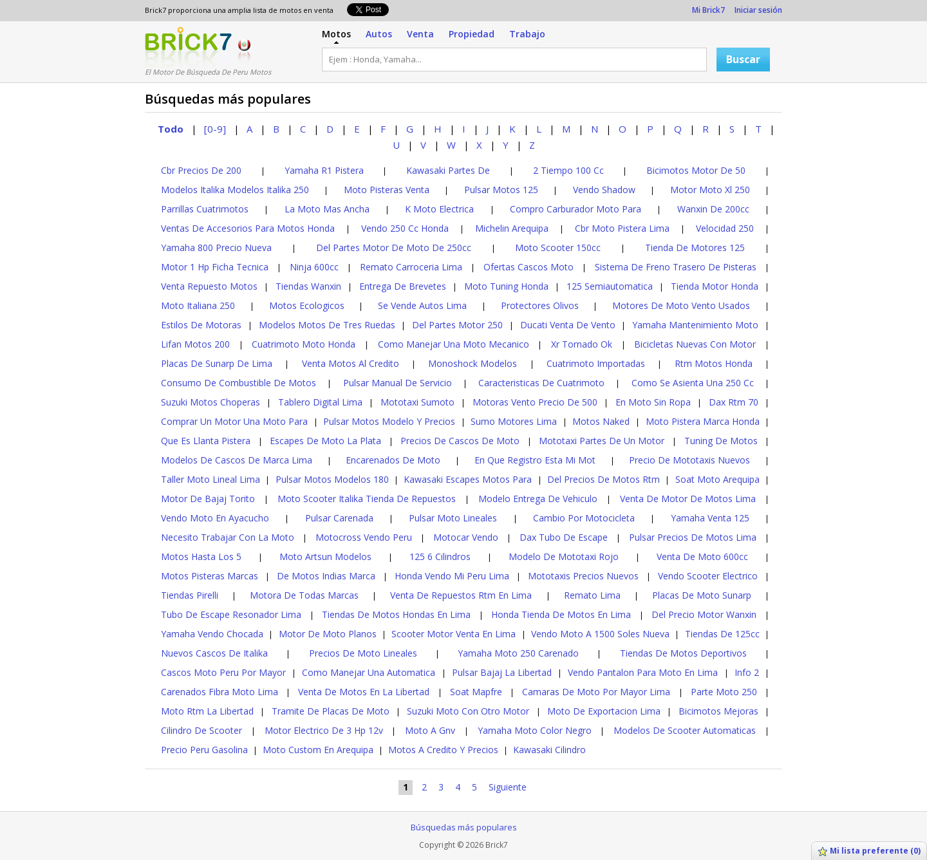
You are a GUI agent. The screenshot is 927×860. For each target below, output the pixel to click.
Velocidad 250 (725, 228)
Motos (336, 34)
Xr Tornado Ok (581, 344)
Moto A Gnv (430, 730)
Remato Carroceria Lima (411, 267)
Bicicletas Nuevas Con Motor (695, 344)
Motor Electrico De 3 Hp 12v (324, 730)
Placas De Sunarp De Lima (216, 363)
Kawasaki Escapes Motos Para (468, 479)
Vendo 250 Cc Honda (405, 228)
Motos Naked (601, 421)
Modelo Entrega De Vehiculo (537, 498)
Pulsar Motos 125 (501, 189)
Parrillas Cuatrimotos (204, 209)
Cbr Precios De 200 (201, 170)
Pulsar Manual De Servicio (397, 383)
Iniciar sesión (758, 10)
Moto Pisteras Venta (386, 189)
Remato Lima (592, 595)
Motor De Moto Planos (328, 634)
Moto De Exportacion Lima (603, 711)
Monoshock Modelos (472, 363)
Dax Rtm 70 (733, 402)
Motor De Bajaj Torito (208, 498)
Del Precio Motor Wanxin (703, 614)
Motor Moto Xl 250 (710, 189)
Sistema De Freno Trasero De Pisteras (675, 267)
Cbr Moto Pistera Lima (622, 228)
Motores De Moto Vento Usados (681, 305)
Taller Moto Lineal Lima (210, 479)
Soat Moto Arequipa (717, 479)
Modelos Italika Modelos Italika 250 (235, 189)
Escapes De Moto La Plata (325, 441)
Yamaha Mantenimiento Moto (695, 325)
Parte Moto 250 (724, 692)
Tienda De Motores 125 (695, 247)
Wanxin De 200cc (713, 209)
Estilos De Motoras (201, 325)
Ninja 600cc (314, 267)
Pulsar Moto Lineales (453, 518)
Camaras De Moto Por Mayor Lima (596, 692)
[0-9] (215, 128)
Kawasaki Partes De (448, 170)
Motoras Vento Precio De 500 (535, 402)
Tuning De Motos (721, 441)
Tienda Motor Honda (714, 286)
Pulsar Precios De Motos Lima (692, 537)
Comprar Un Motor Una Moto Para (234, 421)
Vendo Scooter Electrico (708, 576)
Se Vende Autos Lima (422, 305)
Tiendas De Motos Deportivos (683, 653)
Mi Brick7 (708, 10)
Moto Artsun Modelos (325, 556)
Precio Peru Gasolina (204, 749)
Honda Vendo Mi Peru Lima (452, 576)
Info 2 (747, 672)
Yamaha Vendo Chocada (212, 634)
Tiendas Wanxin (308, 286)
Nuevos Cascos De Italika (214, 653)
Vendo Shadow (604, 189)
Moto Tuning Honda (506, 286)
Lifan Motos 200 (195, 344)
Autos (379, 34)
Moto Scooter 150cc (558, 247)
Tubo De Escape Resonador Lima (231, 614)
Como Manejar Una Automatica (368, 672)
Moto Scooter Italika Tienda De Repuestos (366, 498)
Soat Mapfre (476, 692)
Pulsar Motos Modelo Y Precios (389, 421)
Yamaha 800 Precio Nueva (216, 247)
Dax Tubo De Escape (564, 537)
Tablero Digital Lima (320, 402)
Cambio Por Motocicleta (584, 518)
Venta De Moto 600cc (702, 556)
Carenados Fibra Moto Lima (219, 692)
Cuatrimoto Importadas (596, 363)
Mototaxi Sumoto (417, 402)
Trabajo (527, 34)
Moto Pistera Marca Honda (703, 421)
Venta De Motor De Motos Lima (688, 498)
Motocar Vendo (465, 537)
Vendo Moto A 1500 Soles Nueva (600, 634)
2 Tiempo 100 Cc (568, 170)
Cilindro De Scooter (201, 730)
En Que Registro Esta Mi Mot (534, 460)
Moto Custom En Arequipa (318, 749)
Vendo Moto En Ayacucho (215, 518)
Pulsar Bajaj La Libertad (502, 672)
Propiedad (471, 34)
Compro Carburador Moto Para (575, 209)
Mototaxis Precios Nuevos (583, 576)
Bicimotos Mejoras (718, 711)
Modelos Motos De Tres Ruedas (327, 325)
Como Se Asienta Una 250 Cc (693, 383)
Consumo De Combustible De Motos (238, 383)
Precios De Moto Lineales (363, 653)
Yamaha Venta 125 (710, 518)
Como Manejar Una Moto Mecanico (453, 344)
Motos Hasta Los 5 (201, 556)
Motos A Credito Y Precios (443, 749)
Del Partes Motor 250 (457, 325)
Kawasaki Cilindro (549, 749)
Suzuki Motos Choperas (210, 402)
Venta (420, 34)
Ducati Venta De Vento (567, 325)
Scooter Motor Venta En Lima (453, 634)
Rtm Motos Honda (714, 363)
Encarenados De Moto (393, 460)
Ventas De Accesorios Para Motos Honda (248, 228)
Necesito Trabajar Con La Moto (227, 537)
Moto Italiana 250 (198, 305)
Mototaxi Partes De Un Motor (601, 441)
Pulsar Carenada (339, 518)
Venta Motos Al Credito (350, 363)
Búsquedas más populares (464, 827)
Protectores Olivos (540, 305)
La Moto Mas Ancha (327, 209)
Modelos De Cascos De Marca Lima (236, 460)
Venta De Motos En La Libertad (363, 692)
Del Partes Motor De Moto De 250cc (393, 247)
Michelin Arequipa (511, 228)
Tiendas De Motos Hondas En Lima (396, 614)
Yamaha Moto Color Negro (535, 730)
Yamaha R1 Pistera (324, 170)
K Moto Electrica (439, 209)
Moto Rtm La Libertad (207, 711)
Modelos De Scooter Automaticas (684, 730)
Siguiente (508, 787)
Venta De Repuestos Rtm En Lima (461, 595)
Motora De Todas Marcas (304, 595)
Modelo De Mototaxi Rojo (564, 556)
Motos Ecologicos (306, 305)
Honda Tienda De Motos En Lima (561, 614)
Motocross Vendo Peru (363, 537)
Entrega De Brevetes (402, 286)
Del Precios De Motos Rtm (603, 479)
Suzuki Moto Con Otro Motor (468, 711)
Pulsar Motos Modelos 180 (332, 479)
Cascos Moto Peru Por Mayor (223, 672)
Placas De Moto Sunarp (701, 595)
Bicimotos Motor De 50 (695, 170)
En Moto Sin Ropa (653, 402)
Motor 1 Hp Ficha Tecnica (214, 267)
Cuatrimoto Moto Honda (303, 344)
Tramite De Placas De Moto (330, 711)
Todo (170, 128)
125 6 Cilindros (440, 556)
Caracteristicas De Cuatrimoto (541, 383)
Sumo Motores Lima (514, 421)
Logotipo (188, 47)
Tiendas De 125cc (722, 634)
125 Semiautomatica (609, 286)
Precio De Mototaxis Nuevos (689, 460)
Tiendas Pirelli (189, 595)
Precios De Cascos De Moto (460, 441)
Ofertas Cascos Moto (528, 267)
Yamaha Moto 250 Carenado (518, 653)
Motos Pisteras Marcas (209, 576)
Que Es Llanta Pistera (205, 441)
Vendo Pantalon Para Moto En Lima (643, 672)
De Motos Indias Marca (326, 576)
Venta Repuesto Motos (209, 286)
